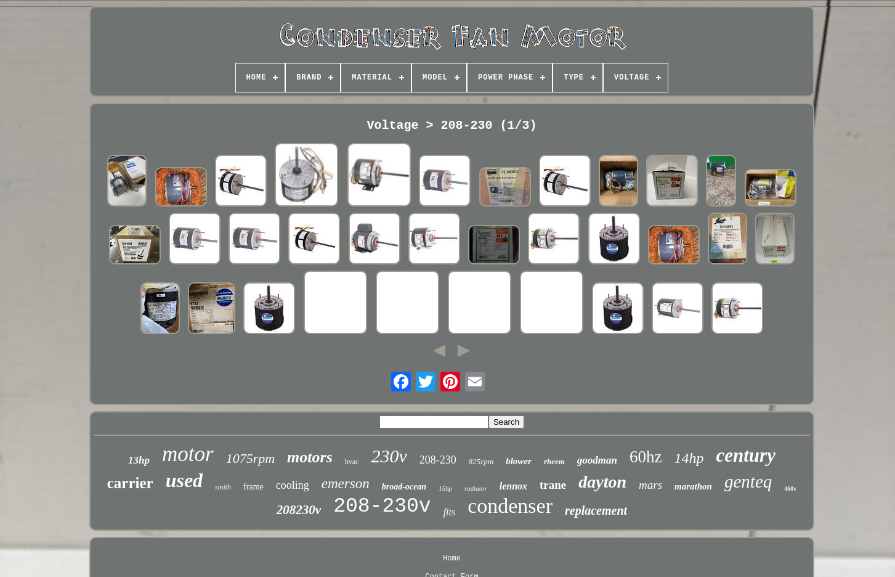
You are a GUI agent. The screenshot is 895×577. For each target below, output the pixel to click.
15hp (445, 488)
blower (519, 461)
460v (790, 488)
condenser (510, 505)
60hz (646, 457)
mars (650, 484)
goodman (597, 460)
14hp (689, 458)
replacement (596, 510)
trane (553, 484)
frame (253, 486)
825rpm (481, 461)
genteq (748, 481)
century (746, 455)
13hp (139, 460)
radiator (475, 488)
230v (389, 456)
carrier (130, 483)
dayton (602, 481)
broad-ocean (404, 486)
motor (188, 454)
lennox (513, 486)
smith (223, 487)
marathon (693, 486)
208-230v (382, 506)
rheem (554, 461)
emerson (346, 483)
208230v (299, 509)
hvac (352, 461)
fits (449, 512)
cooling (292, 485)
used (184, 480)
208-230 (437, 460)
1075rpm (250, 458)
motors (310, 457)
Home (452, 558)
